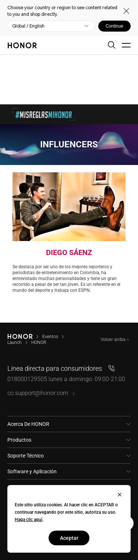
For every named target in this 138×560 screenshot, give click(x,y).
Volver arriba (113, 339)
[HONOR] (20, 337)
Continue (114, 26)
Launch (14, 342)
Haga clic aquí (28, 519)
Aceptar (69, 538)
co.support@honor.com (41, 393)
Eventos (50, 336)
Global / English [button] (28, 26)
